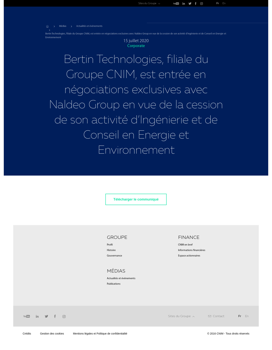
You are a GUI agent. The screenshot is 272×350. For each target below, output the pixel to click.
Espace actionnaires (189, 255)
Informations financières (191, 250)
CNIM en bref (185, 244)
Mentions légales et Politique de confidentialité (100, 333)
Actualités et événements (89, 26)
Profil (110, 244)
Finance (210, 15)
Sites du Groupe (147, 3)
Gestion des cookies (52, 333)
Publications (114, 284)
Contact (218, 316)
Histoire (111, 250)
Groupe (175, 15)
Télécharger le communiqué (135, 199)
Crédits (27, 333)
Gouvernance (114, 255)
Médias (192, 15)
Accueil (47, 26)
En (224, 3)
